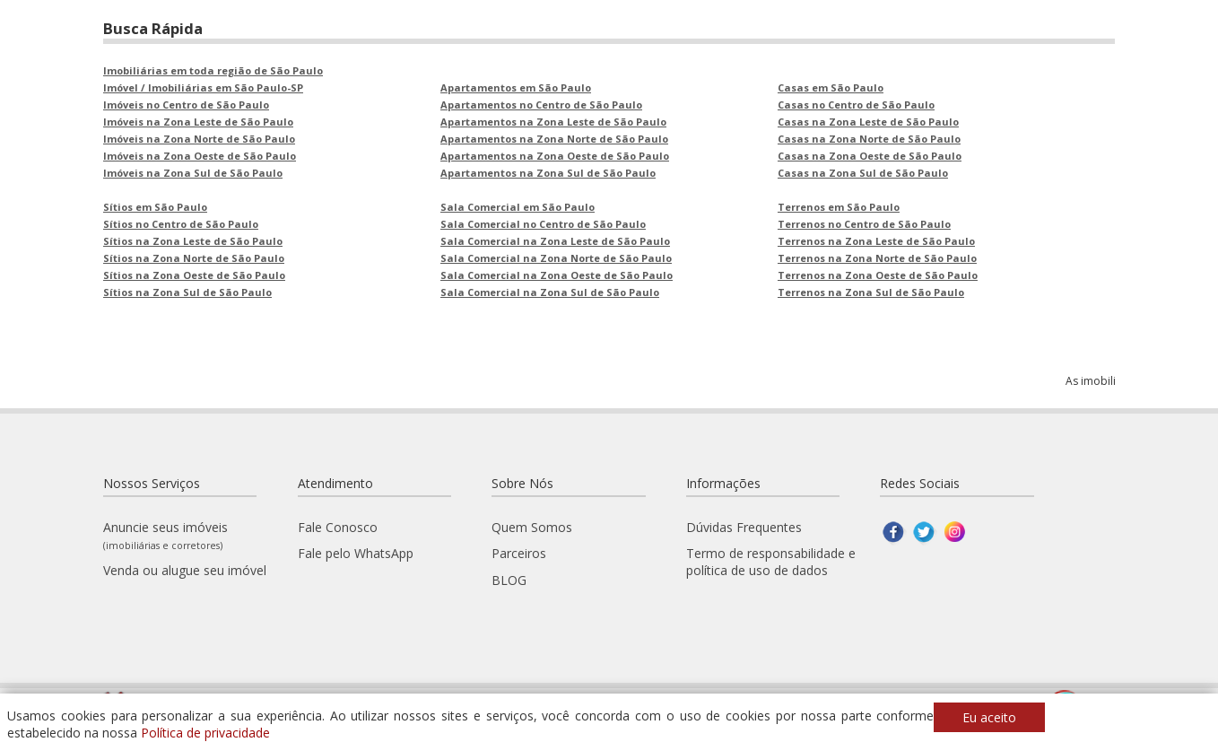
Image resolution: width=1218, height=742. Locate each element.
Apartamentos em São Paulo (515, 87)
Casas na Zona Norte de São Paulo (869, 138)
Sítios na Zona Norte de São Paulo (193, 258)
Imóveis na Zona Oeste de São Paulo (199, 155)
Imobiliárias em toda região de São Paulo (213, 70)
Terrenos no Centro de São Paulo (864, 224)
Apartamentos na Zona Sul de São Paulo (548, 172)
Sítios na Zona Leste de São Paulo (193, 241)
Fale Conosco (338, 527)
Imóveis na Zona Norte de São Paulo (199, 138)
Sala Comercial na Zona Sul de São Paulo (549, 292)
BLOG (509, 580)
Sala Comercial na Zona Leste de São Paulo (555, 241)
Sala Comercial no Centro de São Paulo (543, 224)
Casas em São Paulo (830, 87)
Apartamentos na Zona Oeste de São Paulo (554, 155)
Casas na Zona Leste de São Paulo (868, 121)
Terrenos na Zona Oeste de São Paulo (878, 275)
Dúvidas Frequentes (744, 527)
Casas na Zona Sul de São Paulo (863, 172)
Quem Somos (532, 527)
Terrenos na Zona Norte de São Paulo (877, 258)
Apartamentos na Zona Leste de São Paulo (553, 121)
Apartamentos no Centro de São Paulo (541, 104)
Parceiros (519, 553)
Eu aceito (989, 717)
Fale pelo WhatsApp (355, 553)
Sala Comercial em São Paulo (517, 207)
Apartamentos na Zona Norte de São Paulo (554, 138)
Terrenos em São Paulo (839, 207)
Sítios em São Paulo (155, 207)
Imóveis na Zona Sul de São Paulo (193, 172)
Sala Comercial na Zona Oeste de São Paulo (556, 275)
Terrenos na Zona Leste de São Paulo (876, 241)
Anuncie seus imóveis (165, 535)
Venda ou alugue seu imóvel (184, 570)
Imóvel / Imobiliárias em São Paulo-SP (203, 87)
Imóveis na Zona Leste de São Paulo (198, 121)
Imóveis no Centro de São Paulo (186, 104)
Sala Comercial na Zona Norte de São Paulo (556, 258)
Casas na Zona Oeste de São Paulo (869, 155)
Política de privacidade (205, 732)
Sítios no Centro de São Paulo (180, 224)
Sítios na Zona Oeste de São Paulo (194, 275)
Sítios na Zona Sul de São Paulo (187, 292)
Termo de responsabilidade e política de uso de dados (771, 562)
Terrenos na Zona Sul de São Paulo (871, 292)
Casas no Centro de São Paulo (856, 104)
